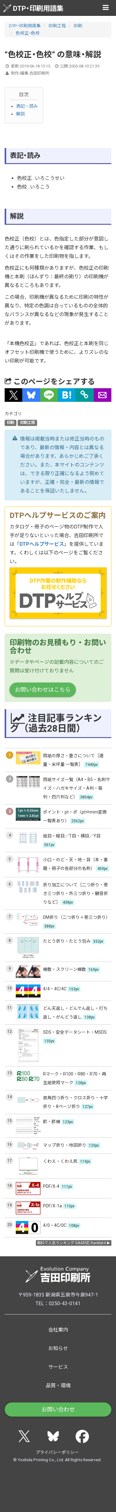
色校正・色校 (28, 33)
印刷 (78, 25)
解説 (20, 114)
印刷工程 (57, 25)
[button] (13, 395)
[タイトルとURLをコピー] (84, 395)
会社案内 (58, 1330)
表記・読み (27, 106)
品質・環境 (58, 1385)
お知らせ (58, 1348)
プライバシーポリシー (57, 1452)
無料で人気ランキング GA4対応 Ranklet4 (71, 1243)
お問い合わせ (58, 1409)
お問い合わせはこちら (43, 689)
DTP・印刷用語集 (33, 8)
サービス (58, 1367)
